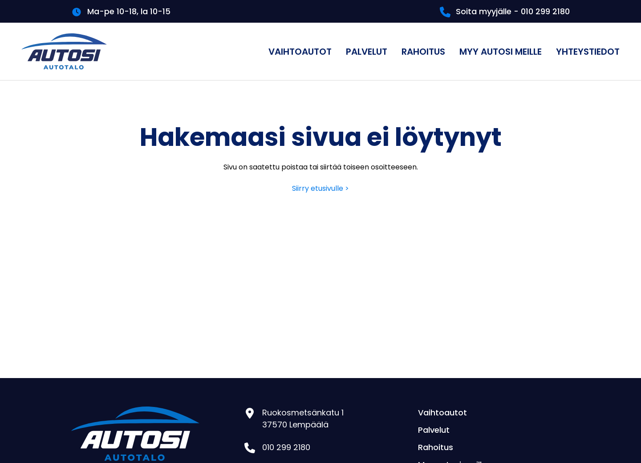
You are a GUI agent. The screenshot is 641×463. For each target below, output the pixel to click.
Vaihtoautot (300, 51)
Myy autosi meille (500, 51)
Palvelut (366, 51)
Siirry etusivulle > (320, 188)
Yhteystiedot (588, 51)
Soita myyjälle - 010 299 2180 (513, 11)
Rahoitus (423, 51)
